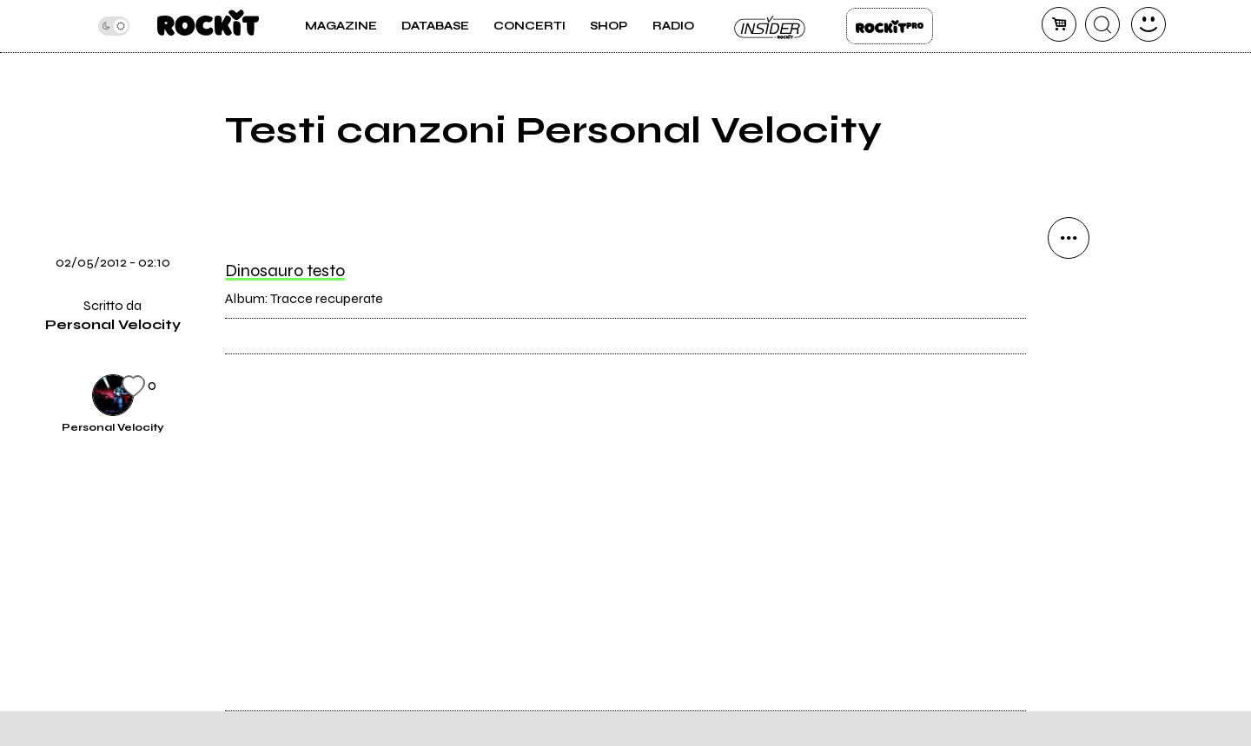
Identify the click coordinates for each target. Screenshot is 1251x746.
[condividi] (1068, 238)
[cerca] (1102, 24)
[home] (208, 26)
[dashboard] (1148, 24)
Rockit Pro (889, 26)
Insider (770, 26)
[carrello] (1059, 24)
